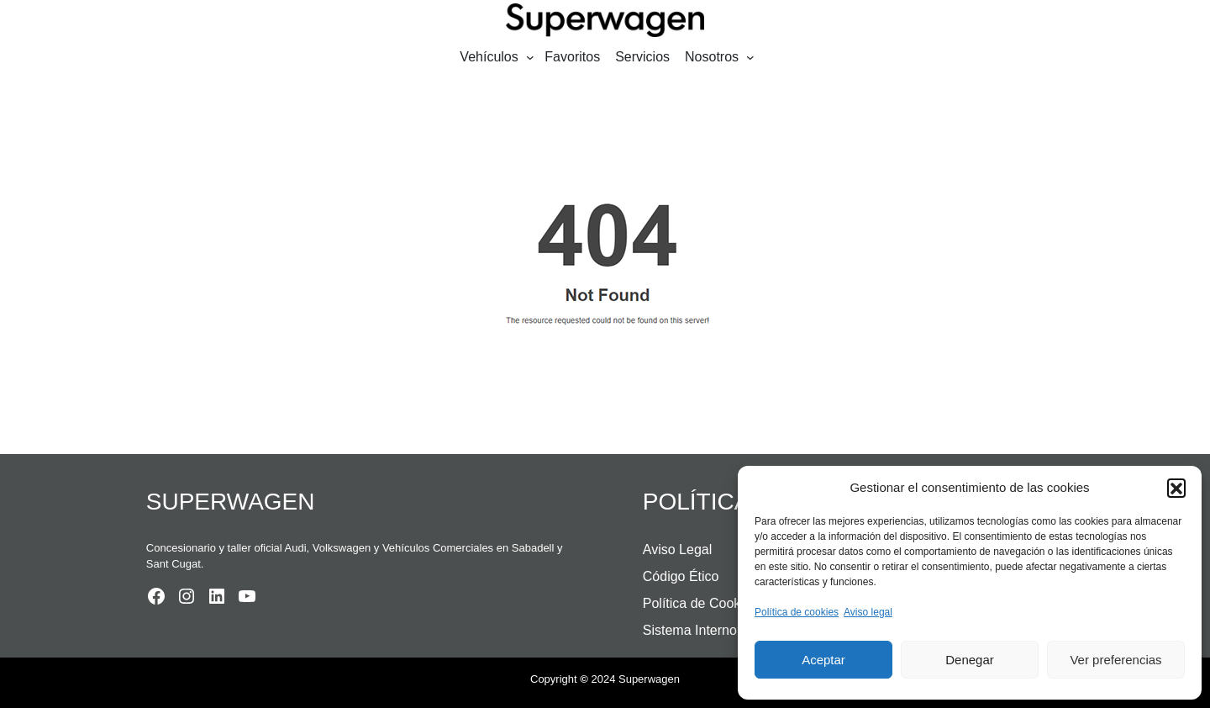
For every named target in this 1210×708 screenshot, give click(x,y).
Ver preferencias (1115, 660)
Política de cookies (797, 612)
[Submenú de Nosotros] (750, 57)
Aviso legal (868, 612)
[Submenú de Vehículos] (530, 57)
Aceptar (823, 660)
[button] (1176, 487)
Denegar (969, 660)
